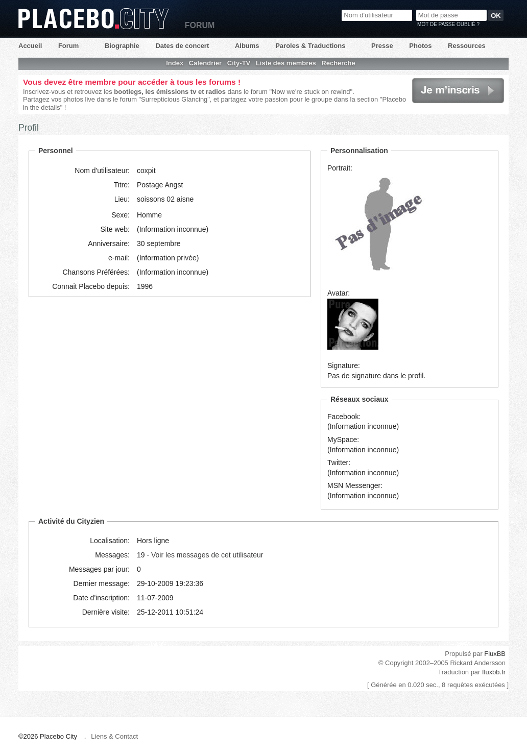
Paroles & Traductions (310, 46)
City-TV (239, 63)
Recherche (338, 63)
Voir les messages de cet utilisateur (207, 555)
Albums (247, 46)
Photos (420, 46)
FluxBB (495, 653)
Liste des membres (286, 63)
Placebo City (93, 18)
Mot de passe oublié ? (448, 24)
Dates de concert (182, 46)
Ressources (467, 46)
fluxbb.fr (494, 672)
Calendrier (205, 63)
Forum (68, 46)
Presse (382, 46)
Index (174, 63)
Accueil (30, 46)
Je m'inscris (458, 90)
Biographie (122, 46)
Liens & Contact (114, 736)
